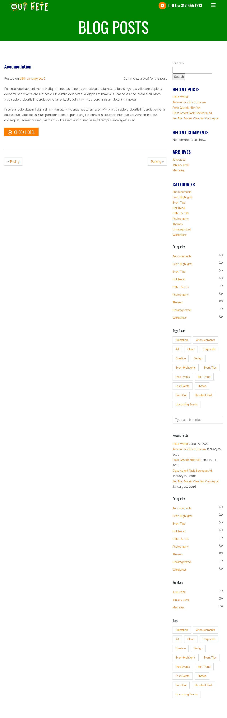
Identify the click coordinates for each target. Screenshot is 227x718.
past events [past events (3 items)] (182, 383)
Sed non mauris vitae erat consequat (196, 118)
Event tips (179, 202)
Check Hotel (21, 132)
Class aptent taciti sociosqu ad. (192, 113)
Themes (178, 224)
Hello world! (180, 96)
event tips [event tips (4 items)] (210, 365)
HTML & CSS (180, 213)
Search (178, 63)
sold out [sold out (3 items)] (181, 392)
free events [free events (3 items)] (183, 374)
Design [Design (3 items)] (198, 356)
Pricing (14, 161)
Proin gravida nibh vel (186, 107)
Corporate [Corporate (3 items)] (209, 346)
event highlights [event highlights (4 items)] (186, 365)
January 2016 (181, 165)
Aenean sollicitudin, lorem (189, 102)
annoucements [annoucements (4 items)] (205, 337)
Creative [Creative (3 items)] (181, 356)
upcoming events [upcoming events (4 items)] (187, 402)
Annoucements (182, 191)
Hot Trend (179, 208)
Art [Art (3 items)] (177, 346)
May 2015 (178, 170)
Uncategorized (182, 229)
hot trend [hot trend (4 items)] (204, 374)
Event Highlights (182, 197)
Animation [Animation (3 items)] (182, 337)
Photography (181, 218)
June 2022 (179, 159)
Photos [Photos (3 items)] (202, 383)
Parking (156, 161)
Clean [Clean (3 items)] (190, 346)
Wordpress (180, 234)
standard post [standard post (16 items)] (203, 392)
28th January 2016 (32, 78)
